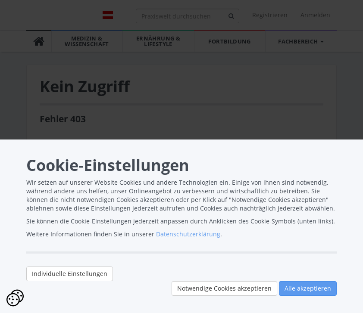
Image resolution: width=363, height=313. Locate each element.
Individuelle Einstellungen (69, 274)
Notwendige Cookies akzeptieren (224, 288)
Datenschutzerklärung (188, 234)
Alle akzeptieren (308, 288)
